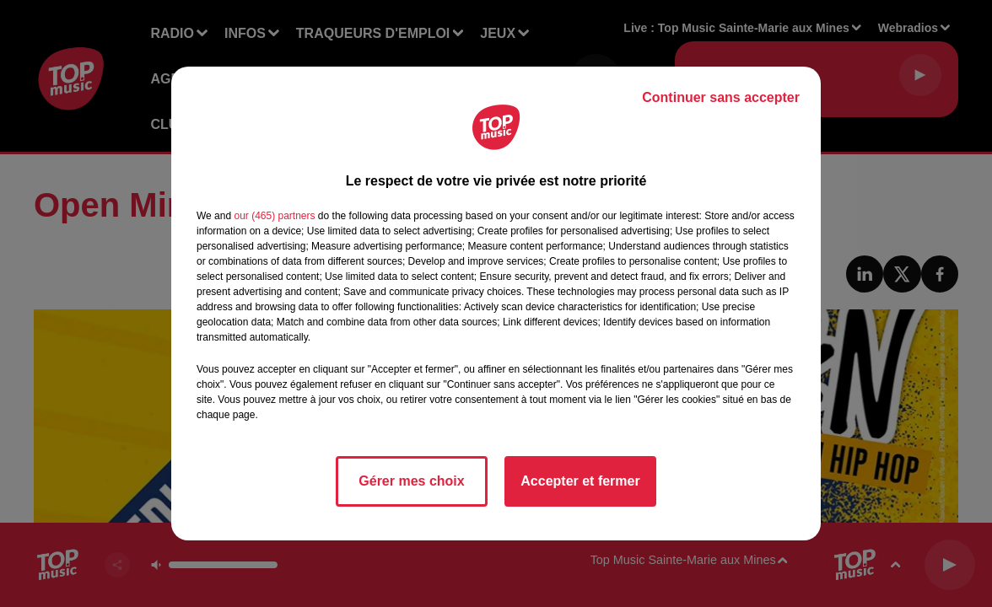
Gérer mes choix (411, 481)
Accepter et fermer (579, 481)
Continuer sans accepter (721, 97)
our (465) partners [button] (274, 216)
